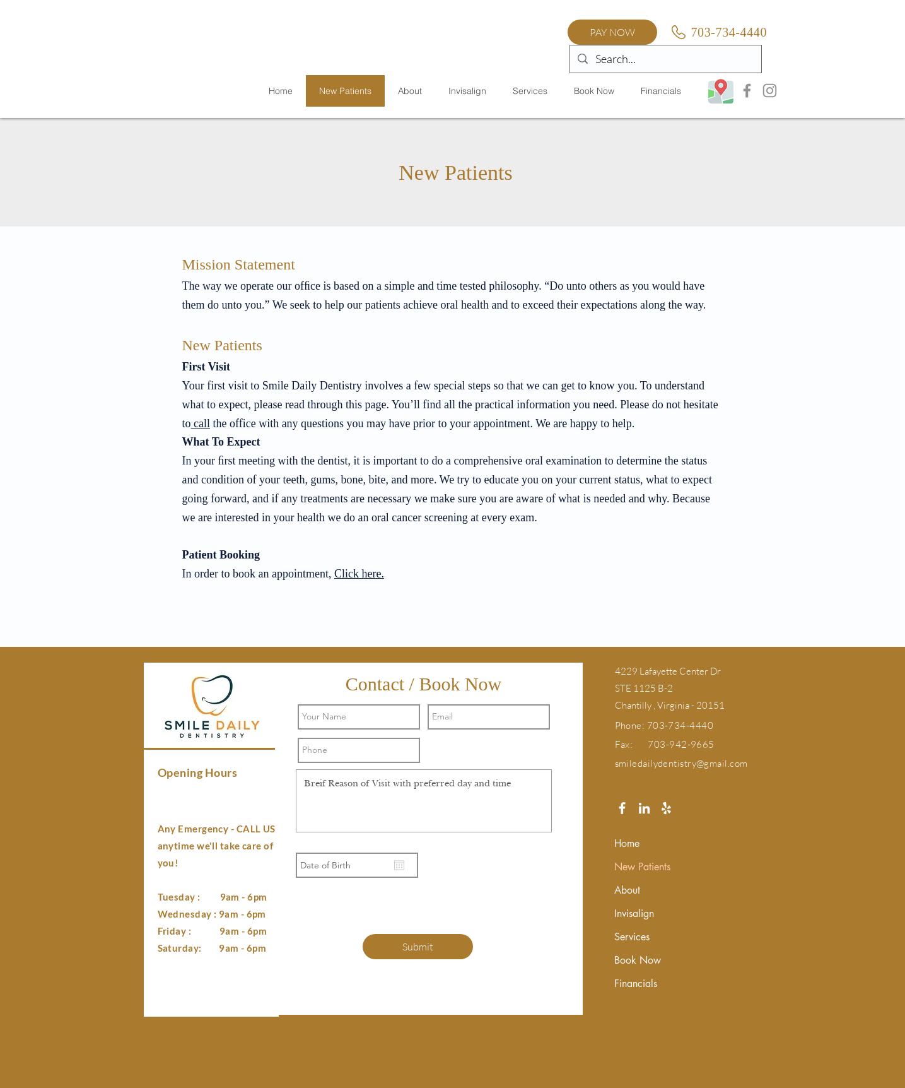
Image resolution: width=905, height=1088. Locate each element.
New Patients (642, 866)
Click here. (359, 573)
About (627, 890)
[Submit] (418, 946)
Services (632, 936)
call (200, 423)
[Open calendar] (399, 865)
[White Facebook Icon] (622, 808)
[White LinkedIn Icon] (644, 808)
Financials (635, 983)
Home (626, 843)
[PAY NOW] (612, 32)
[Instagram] (770, 90)
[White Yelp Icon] (666, 808)
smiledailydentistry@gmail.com (681, 763)
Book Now (637, 960)
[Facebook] (747, 90)
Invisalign (634, 913)
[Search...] (665, 59)
